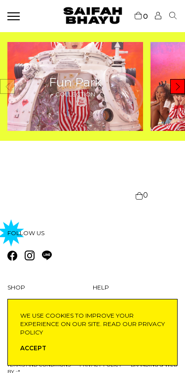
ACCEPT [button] (33, 348)
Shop (16, 287)
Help (101, 287)
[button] (177, 86)
